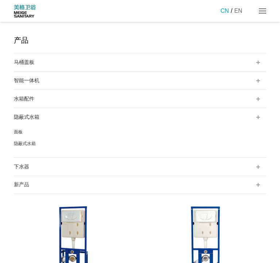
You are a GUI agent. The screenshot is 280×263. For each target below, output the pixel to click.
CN (225, 11)
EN (238, 11)
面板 (18, 131)
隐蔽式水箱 (25, 143)
